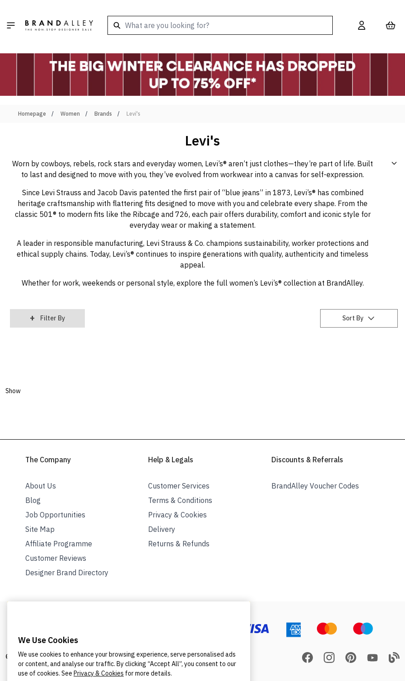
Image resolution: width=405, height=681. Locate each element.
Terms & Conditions (180, 500)
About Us (40, 485)
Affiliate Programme (58, 543)
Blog (33, 500)
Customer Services (178, 485)
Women (70, 113)
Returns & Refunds (178, 543)
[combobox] (220, 25)
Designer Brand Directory (66, 572)
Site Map (40, 529)
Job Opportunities (55, 514)
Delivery (161, 529)
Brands (103, 113)
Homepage (32, 113)
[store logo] (59, 25)
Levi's (133, 113)
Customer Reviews (55, 558)
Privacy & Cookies (177, 514)
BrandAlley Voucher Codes (315, 485)
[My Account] (361, 25)
